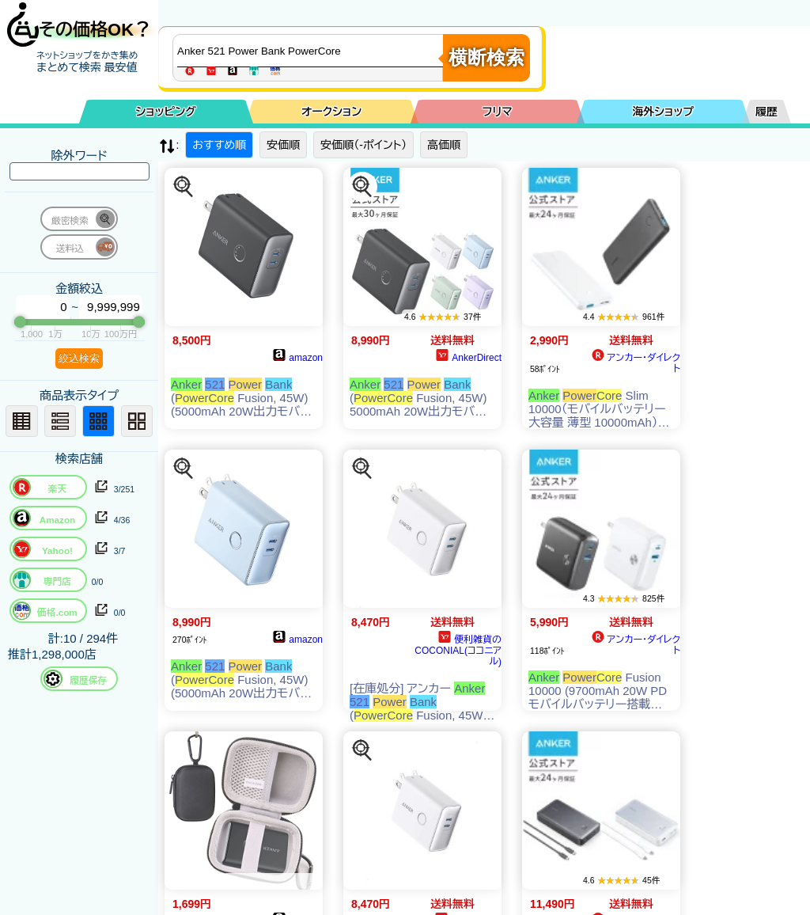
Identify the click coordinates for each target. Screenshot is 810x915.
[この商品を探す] (183, 187)
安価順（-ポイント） (363, 145)
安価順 (283, 145)
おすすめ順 (219, 145)
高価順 (443, 145)
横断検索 (486, 57)
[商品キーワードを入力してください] (311, 50)
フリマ (498, 111)
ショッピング (166, 111)
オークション (331, 111)
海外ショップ (663, 111)
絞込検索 (79, 358)
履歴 (766, 111)
